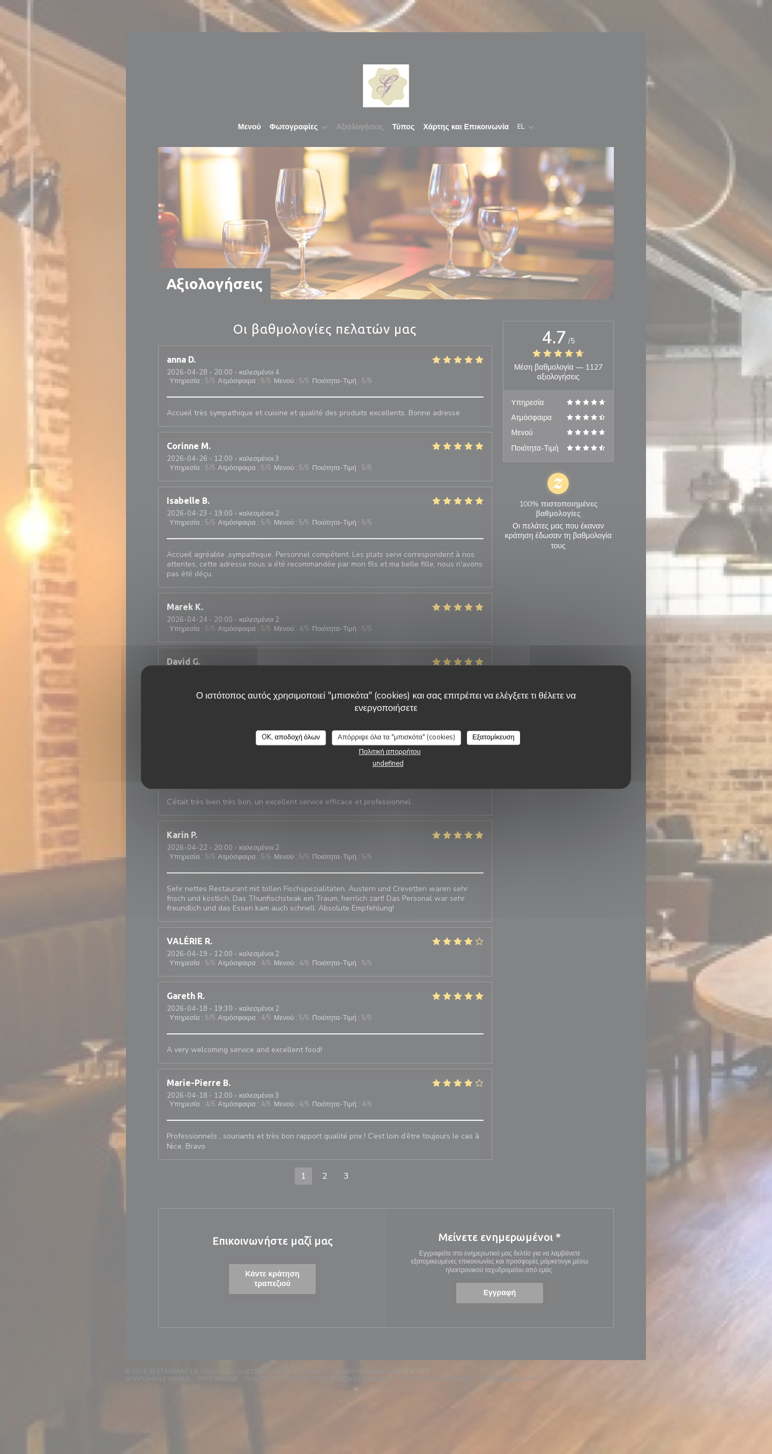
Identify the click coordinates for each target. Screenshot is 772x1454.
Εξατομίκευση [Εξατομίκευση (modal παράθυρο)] (493, 737)
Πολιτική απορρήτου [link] (389, 752)
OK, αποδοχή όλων (291, 737)
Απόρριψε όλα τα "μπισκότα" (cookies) (396, 737)
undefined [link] (388, 763)
